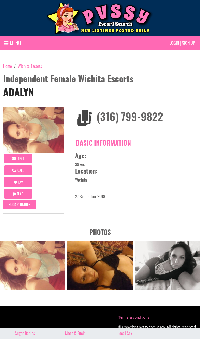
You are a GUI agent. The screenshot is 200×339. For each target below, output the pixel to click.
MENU (12, 43)
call (18, 170)
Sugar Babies (19, 204)
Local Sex (125, 333)
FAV (18, 182)
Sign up (188, 43)
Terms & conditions (133, 317)
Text (18, 158)
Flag (18, 193)
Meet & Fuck (75, 333)
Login (174, 43)
